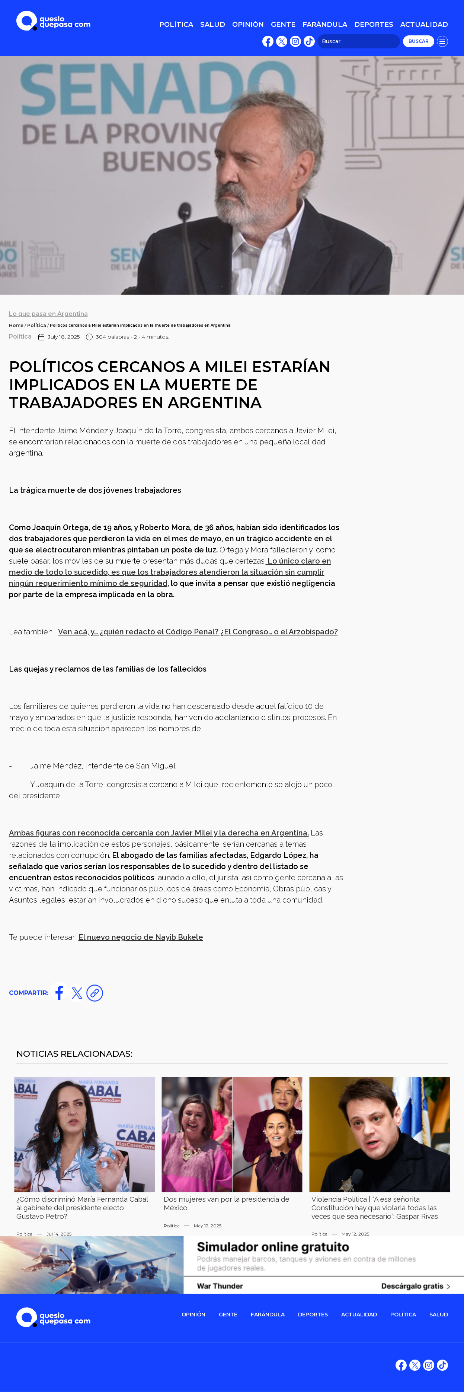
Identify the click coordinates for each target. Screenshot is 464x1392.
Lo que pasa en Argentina (48, 313)
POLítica (403, 1315)
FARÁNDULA (268, 1315)
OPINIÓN (193, 1315)
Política (36, 325)
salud (438, 1315)
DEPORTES (313, 1315)
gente (228, 1315)
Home (16, 325)
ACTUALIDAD (359, 1315)
